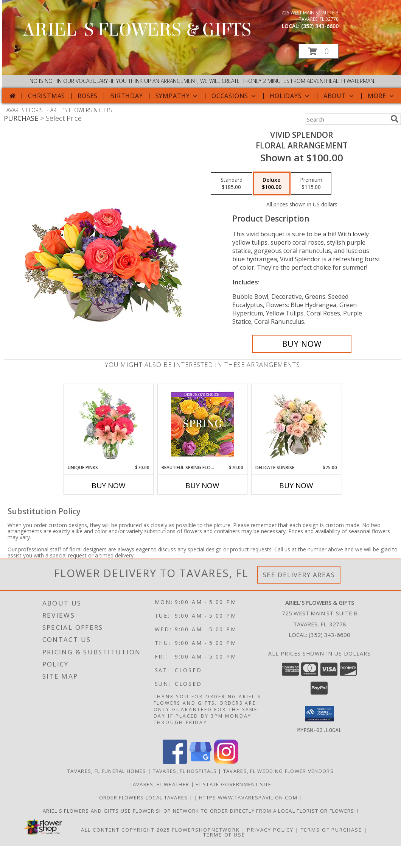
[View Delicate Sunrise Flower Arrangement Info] (296, 424)
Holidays (290, 96)
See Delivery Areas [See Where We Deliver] (299, 574)
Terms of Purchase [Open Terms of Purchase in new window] (331, 829)
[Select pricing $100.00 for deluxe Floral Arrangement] (271, 184)
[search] (395, 119)
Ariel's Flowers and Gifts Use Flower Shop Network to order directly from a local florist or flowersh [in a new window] (200, 810)
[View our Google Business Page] (200, 761)
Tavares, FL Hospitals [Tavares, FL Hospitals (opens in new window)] (185, 770)
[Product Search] (346, 119)
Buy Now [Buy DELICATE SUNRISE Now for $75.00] (296, 485)
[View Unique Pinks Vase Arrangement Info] (108, 424)
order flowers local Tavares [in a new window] (144, 797)
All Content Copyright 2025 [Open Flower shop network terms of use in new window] (125, 829)
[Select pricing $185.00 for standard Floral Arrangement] (231, 184)
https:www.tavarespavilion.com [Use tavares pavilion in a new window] (249, 797)
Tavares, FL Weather (160, 783)
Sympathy (177, 96)
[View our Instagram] (226, 761)
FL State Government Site (233, 783)
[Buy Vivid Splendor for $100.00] (301, 344)
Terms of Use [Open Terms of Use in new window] (224, 834)
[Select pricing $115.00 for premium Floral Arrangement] (311, 184)
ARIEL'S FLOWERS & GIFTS (137, 30)
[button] (318, 51)
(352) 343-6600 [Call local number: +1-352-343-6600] (320, 26)
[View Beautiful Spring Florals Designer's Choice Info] (202, 424)
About (339, 96)
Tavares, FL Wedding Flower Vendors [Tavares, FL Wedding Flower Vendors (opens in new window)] (278, 770)
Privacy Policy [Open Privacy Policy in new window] (270, 829)
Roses (88, 96)
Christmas (46, 96)
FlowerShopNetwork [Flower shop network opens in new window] (206, 829)
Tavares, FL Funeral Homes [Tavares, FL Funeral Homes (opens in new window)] (106, 770)
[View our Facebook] (175, 761)
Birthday (126, 96)
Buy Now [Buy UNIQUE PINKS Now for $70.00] (109, 485)
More (381, 96)
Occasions (234, 96)
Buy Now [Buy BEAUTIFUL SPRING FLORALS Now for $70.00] (202, 485)
